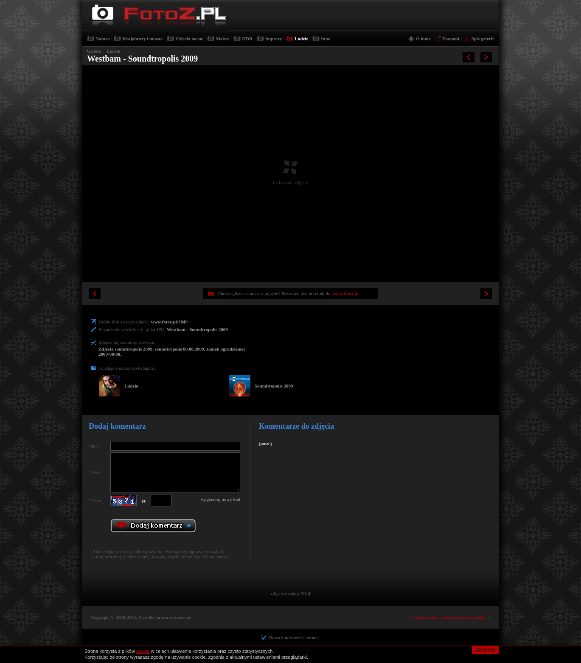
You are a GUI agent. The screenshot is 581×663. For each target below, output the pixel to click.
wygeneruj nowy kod (220, 499)
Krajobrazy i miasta (142, 38)
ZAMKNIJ (485, 649)
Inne (325, 38)
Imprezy (273, 38)
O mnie (423, 38)
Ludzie (301, 38)
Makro (222, 38)
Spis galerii (483, 38)
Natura (102, 38)
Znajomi (450, 38)
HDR (247, 38)
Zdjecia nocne (189, 38)
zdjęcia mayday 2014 (290, 593)
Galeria (94, 50)
